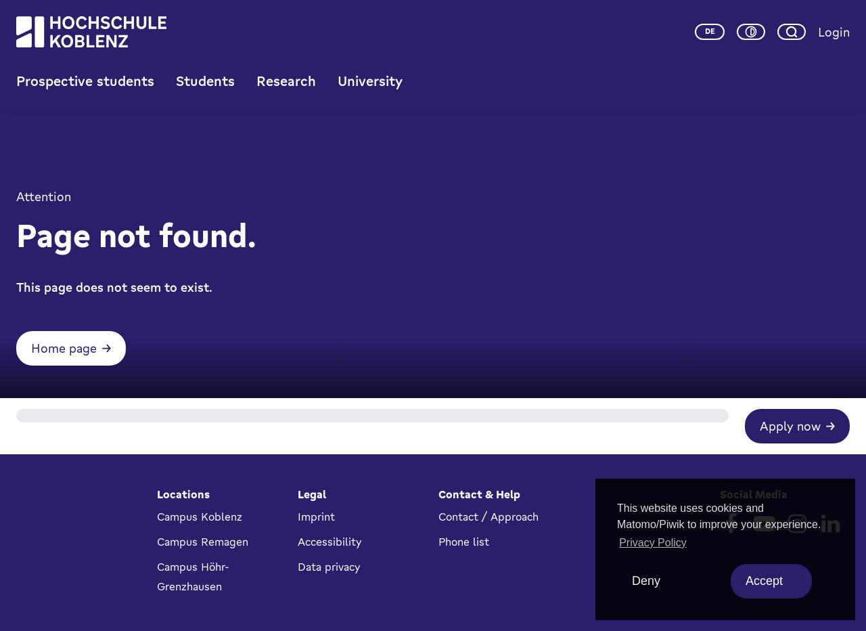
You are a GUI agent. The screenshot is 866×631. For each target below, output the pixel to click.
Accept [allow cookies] (764, 581)
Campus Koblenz (199, 516)
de (710, 31)
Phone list (463, 541)
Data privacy (329, 566)
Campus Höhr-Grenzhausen (193, 576)
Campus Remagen (202, 541)
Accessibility (330, 541)
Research (286, 81)
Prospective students (85, 81)
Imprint (316, 516)
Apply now (790, 426)
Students (205, 81)
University (370, 81)
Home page (64, 348)
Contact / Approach (488, 516)
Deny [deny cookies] (646, 581)
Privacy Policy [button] (653, 542)
